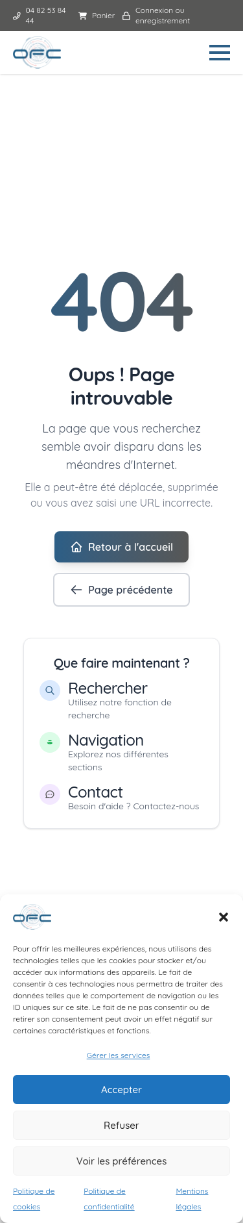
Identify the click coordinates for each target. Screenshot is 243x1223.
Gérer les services (118, 1055)
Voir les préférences (121, 1161)
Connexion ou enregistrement (156, 15)
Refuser (121, 1125)
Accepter (121, 1089)
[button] (223, 917)
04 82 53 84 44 (39, 15)
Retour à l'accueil (121, 546)
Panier (96, 15)
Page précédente (121, 589)
